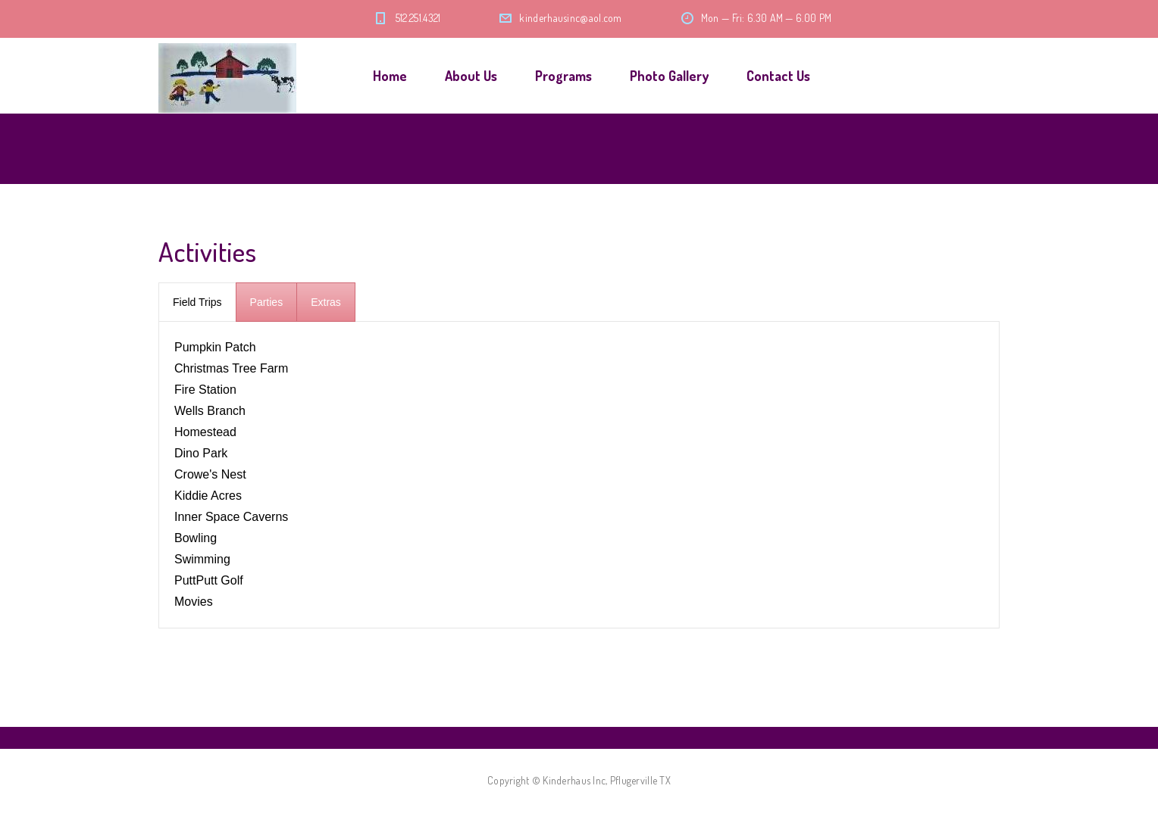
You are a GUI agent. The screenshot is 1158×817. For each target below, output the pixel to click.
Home (390, 75)
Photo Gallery (669, 75)
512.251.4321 (418, 17)
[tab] (197, 302)
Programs (563, 75)
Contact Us (778, 75)
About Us (471, 75)
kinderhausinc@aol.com (570, 17)
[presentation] (197, 302)
